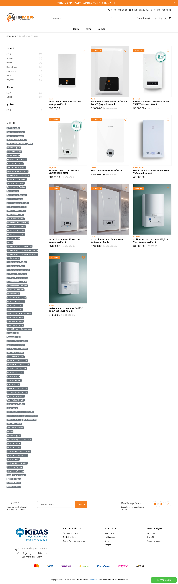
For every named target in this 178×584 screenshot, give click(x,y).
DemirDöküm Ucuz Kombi (18, 175)
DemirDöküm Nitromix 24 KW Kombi (22, 250)
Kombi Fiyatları (13, 238)
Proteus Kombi (13, 337)
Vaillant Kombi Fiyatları (16, 262)
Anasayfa (11, 35)
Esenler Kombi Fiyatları (16, 368)
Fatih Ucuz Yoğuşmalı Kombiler (20, 412)
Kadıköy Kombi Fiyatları (17, 349)
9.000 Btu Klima (13, 483)
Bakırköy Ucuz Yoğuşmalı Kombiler (22, 416)
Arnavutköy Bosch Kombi (18, 222)
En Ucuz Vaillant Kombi (16, 274)
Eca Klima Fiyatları (14, 467)
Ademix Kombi (13, 155)
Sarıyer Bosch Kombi (16, 226)
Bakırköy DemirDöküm (16, 159)
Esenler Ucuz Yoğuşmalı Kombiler (21, 420)
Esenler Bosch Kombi (16, 211)
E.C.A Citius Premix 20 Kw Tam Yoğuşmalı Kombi (64, 240)
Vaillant (10, 58)
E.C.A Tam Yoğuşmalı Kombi (19, 313)
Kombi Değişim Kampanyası (19, 329)
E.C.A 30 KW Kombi (15, 321)
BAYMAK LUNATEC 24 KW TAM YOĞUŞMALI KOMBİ (64, 171)
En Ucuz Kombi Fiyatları (17, 140)
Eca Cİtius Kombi (14, 424)
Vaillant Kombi (13, 258)
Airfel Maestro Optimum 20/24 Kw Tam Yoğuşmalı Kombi (109, 103)
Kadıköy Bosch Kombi (16, 207)
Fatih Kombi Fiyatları (15, 132)
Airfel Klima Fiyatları (15, 471)
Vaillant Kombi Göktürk (17, 282)
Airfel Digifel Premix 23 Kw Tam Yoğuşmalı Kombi (65, 103)
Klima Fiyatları (13, 459)
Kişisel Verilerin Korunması (74, 541)
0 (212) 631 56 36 (34, 553)
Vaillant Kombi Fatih (15, 266)
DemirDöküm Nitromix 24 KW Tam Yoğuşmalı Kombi (151, 171)
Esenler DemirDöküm (16, 167)
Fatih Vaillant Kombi (15, 400)
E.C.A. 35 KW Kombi (15, 372)
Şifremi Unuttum (154, 541)
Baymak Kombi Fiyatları (17, 455)
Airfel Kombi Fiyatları (15, 404)
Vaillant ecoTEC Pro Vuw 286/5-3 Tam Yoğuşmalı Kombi (66, 309)
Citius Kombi (12, 333)
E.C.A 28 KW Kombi (15, 317)
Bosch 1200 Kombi (15, 199)
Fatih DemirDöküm (15, 163)
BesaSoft (93, 579)
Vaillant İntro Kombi (15, 289)
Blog (107, 541)
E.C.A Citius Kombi (14, 305)
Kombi (76, 28)
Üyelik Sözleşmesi (70, 533)
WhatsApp (164, 579)
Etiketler (11, 122)
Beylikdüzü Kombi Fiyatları (18, 364)
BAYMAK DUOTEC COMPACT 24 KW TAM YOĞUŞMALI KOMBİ (151, 103)
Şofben (101, 28)
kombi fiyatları (13, 384)
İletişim (108, 545)
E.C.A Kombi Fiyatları (15, 301)
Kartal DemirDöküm (15, 183)
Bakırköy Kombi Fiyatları (17, 341)
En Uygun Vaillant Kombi (17, 278)
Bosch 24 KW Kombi (15, 234)
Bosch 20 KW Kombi (15, 230)
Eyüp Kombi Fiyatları (15, 345)
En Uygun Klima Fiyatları (17, 463)
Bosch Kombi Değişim (16, 195)
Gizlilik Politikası (69, 537)
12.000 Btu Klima (14, 479)
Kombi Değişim (13, 147)
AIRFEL (9, 97)
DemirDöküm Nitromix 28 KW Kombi (22, 254)
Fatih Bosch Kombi (15, 215)
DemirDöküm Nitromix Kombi (19, 246)
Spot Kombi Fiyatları (15, 396)
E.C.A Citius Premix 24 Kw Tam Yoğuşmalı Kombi (107, 240)
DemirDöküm (13, 67)
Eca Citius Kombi (14, 151)
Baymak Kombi (13, 447)
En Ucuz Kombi (13, 376)
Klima (88, 28)
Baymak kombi (13, 443)
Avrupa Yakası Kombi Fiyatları (19, 144)
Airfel (9, 75)
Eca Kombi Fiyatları (15, 353)
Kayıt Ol (81, 504)
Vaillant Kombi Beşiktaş (17, 285)
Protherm (11, 71)
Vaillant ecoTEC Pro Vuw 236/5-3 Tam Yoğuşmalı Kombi (150, 240)
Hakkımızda (110, 537)
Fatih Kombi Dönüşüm (16, 297)
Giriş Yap (151, 533)
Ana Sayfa (109, 533)
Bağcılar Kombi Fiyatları (17, 360)
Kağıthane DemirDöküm (17, 171)
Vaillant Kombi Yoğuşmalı (18, 270)
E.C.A (9, 54)
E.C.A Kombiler (13, 128)
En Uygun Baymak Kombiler (19, 451)
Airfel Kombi (12, 408)
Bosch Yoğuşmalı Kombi (17, 203)
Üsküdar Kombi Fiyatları (17, 388)
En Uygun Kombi (14, 380)
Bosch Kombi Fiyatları (16, 187)
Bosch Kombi (13, 191)
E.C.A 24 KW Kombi (15, 325)
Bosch (10, 62)
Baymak (10, 79)
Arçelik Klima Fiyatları (16, 475)
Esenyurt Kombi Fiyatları (17, 392)
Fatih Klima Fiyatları (15, 136)
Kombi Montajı (13, 293)
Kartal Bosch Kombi (15, 218)
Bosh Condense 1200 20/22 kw (106, 170)
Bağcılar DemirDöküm (16, 179)
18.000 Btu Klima (14, 487)
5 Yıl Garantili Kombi (15, 356)
